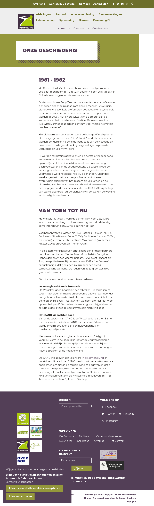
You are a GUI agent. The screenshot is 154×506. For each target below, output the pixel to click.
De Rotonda (66, 436)
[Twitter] (118, 4)
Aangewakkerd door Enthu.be (109, 498)
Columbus (83, 440)
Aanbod (60, 14)
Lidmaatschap (45, 20)
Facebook (109, 406)
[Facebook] (113, 4)
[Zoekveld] (73, 406)
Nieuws (83, 20)
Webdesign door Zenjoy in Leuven (103, 494)
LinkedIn (126, 413)
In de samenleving (82, 14)
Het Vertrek (117, 440)
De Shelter (65, 440)
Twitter (108, 413)
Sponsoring (66, 20)
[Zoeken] (91, 406)
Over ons (39, 3)
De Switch (85, 436)
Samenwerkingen (110, 14)
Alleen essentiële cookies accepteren (34, 488)
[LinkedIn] (122, 4)
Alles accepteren (20, 496)
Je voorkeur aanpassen (19, 481)
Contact (84, 3)
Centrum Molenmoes (109, 436)
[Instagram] (127, 4)
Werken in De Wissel (61, 3)
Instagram (110, 420)
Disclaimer (116, 477)
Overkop (99, 440)
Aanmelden (100, 3)
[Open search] (132, 4)
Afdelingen (43, 14)
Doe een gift (101, 20)
